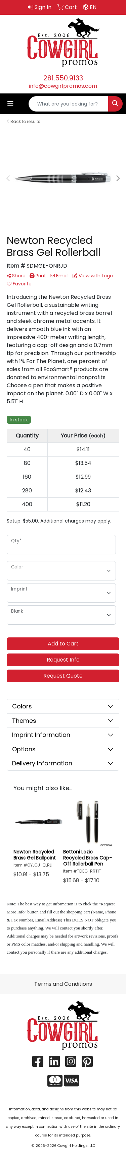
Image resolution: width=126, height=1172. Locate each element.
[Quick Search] (69, 104)
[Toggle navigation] (10, 104)
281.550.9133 (63, 78)
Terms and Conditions (63, 984)
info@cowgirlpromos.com (63, 86)
